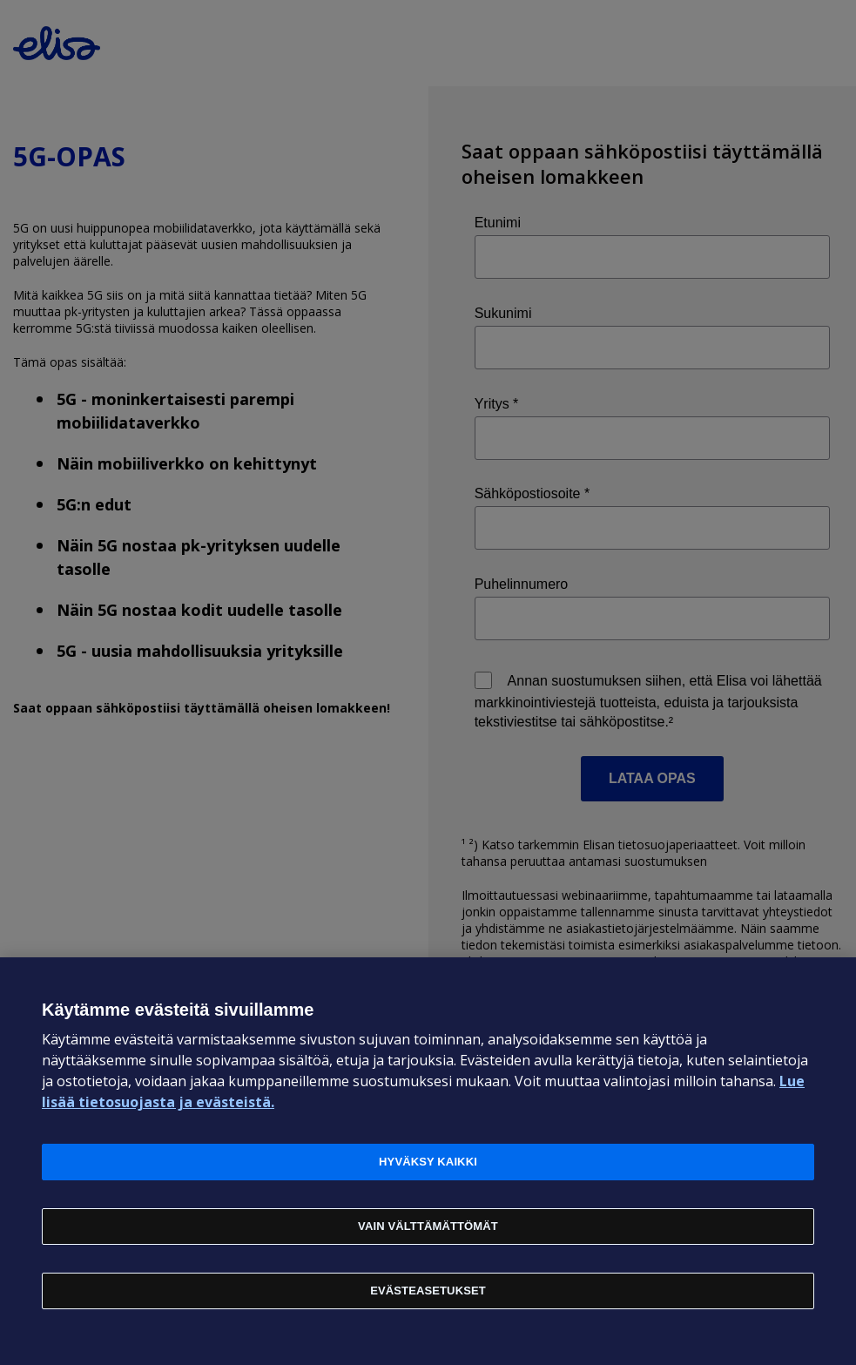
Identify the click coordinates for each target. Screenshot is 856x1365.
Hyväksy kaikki (428, 1161)
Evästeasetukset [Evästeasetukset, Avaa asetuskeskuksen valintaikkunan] (428, 1290)
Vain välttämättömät (428, 1226)
